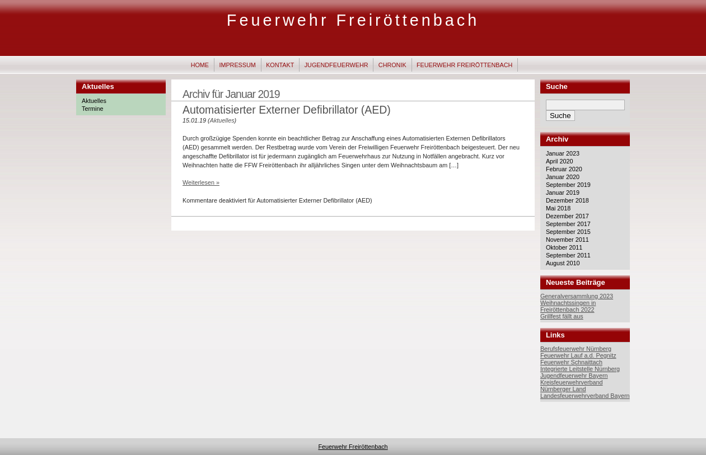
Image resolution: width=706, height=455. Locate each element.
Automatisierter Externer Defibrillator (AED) (287, 110)
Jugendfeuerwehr (336, 65)
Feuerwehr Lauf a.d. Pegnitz (578, 355)
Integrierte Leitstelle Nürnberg (580, 368)
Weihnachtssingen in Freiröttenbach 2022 (568, 306)
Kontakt (280, 65)
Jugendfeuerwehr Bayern (574, 375)
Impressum (237, 65)
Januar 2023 (562, 153)
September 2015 (568, 231)
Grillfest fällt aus (561, 316)
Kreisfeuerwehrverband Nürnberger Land (571, 385)
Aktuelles (94, 100)
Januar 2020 (562, 176)
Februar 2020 (564, 169)
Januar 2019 (562, 192)
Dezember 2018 (567, 200)
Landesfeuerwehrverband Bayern (585, 395)
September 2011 (568, 255)
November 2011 (567, 239)
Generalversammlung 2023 (576, 296)
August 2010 (563, 263)
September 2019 (568, 184)
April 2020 (559, 161)
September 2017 (568, 224)
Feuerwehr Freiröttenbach (353, 20)
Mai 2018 (558, 208)
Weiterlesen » (201, 182)
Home (200, 65)
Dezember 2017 (567, 216)
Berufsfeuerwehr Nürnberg (575, 348)
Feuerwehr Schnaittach (571, 362)
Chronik (392, 65)
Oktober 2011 (564, 247)
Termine (92, 108)
